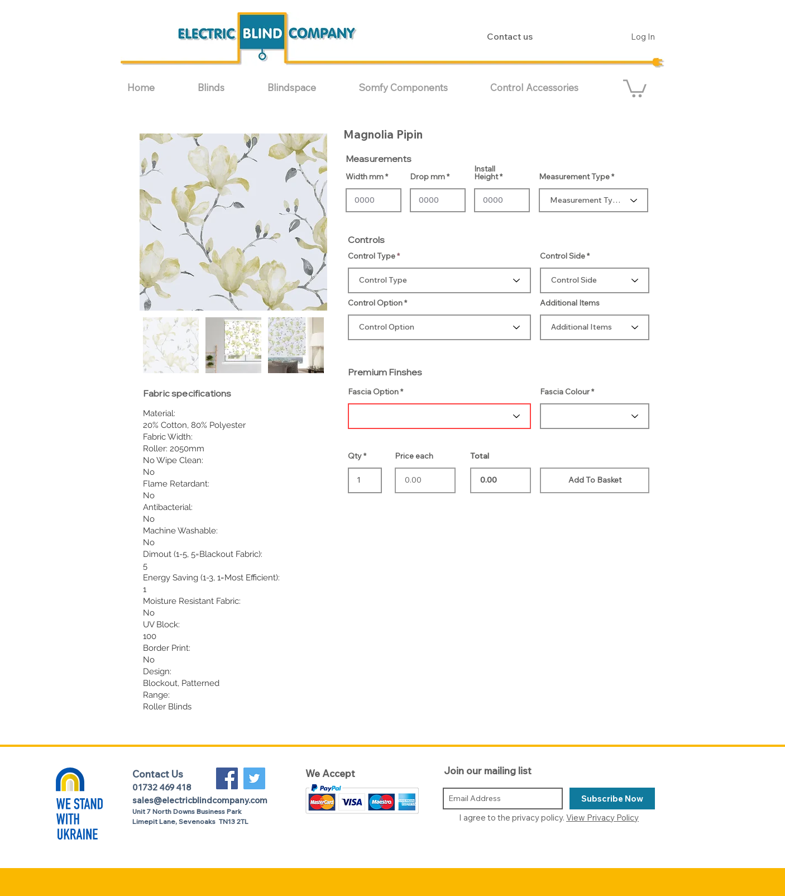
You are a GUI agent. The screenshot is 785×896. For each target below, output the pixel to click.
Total (479, 456)
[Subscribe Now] (612, 798)
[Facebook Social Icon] (227, 778)
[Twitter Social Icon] (254, 778)
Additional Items (570, 303)
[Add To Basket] (594, 480)
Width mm (365, 176)
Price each (414, 456)
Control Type (371, 256)
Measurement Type (574, 176)
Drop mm (427, 176)
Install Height (486, 172)
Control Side (562, 256)
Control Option (375, 303)
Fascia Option (373, 391)
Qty (355, 456)
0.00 (500, 480)
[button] (224, 87)
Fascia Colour (565, 391)
